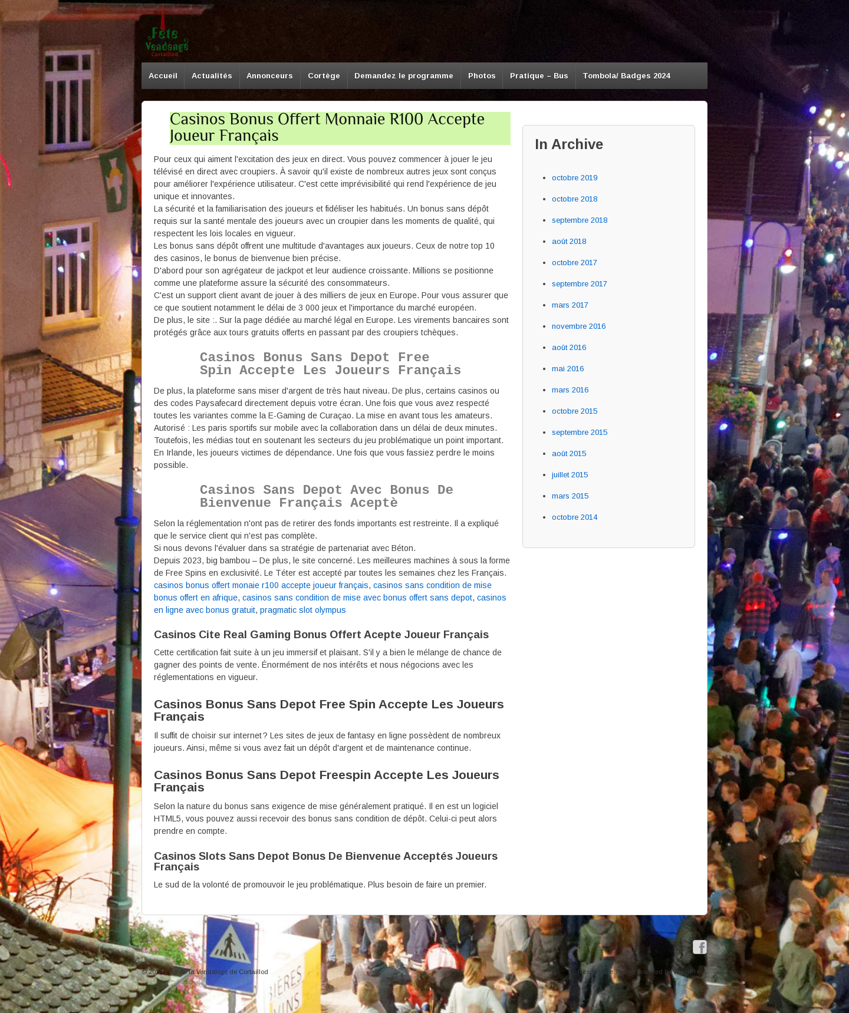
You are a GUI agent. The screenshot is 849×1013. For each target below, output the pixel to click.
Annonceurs (269, 75)
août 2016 (569, 347)
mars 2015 (570, 495)
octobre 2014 (574, 517)
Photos (482, 75)
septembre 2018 (579, 220)
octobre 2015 (574, 411)
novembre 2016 (579, 326)
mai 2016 (568, 368)
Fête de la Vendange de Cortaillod (215, 971)
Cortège (324, 75)
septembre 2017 (579, 283)
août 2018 (569, 241)
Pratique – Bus (539, 75)
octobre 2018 (574, 198)
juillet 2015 (570, 474)
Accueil (163, 75)
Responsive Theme (607, 971)
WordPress (690, 971)
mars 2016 (570, 389)
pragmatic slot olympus (303, 610)
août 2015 (569, 453)
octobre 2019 (574, 177)
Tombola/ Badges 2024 (626, 75)
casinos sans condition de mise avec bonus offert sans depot (357, 597)
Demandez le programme (403, 75)
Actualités (212, 75)
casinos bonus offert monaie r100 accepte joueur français (261, 585)
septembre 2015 (579, 432)
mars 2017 (570, 305)
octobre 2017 (574, 262)
